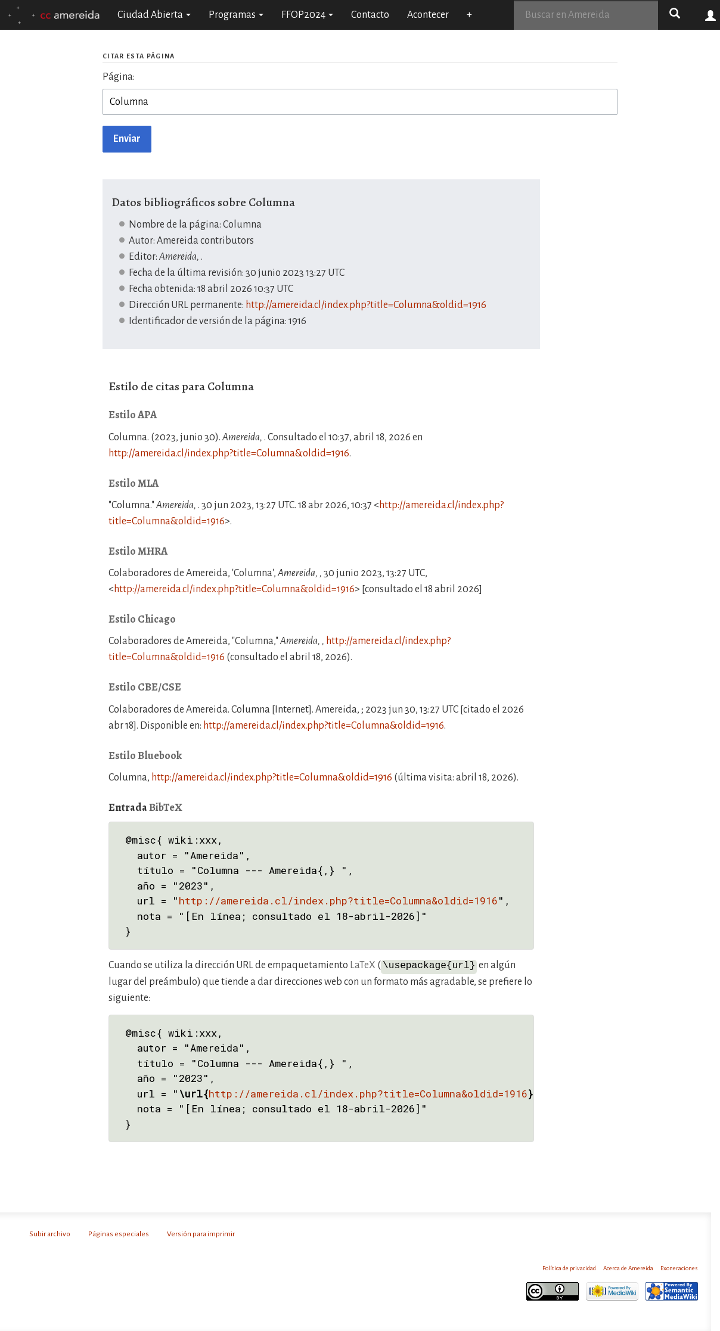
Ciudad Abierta (154, 15)
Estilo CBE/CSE (144, 687)
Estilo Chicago (142, 619)
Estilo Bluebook (145, 755)
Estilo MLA (133, 483)
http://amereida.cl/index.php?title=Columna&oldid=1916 (366, 305)
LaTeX (362, 965)
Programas (236, 15)
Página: (119, 76)
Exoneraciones (679, 1267)
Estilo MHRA (137, 551)
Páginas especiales (118, 1233)
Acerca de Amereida (628, 1267)
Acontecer (428, 15)
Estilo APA (132, 415)
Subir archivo (49, 1233)
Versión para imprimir (201, 1233)
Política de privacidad (569, 1267)
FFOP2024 (307, 15)
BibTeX (165, 807)
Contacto (370, 15)
